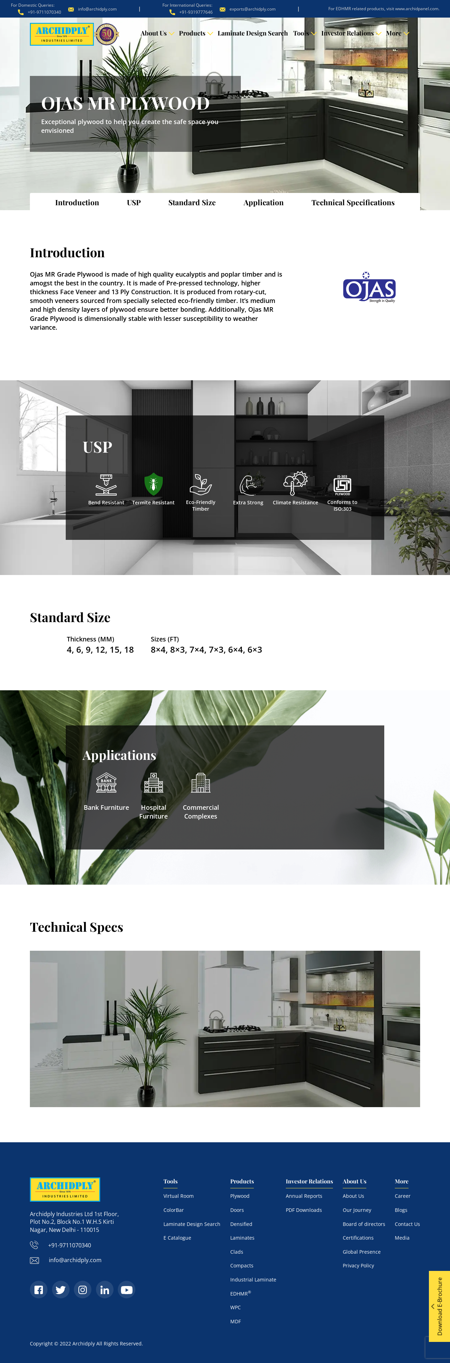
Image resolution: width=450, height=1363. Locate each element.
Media (402, 1237)
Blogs (401, 1209)
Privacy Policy (358, 1265)
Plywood (240, 1196)
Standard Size (192, 202)
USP (134, 202)
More (393, 33)
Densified (241, 1223)
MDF (235, 1321)
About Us (154, 33)
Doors (237, 1209)
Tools (301, 33)
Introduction (77, 202)
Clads (236, 1251)
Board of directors (364, 1223)
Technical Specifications (353, 202)
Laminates (242, 1237)
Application (264, 202)
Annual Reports (304, 1196)
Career (403, 1196)
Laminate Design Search (253, 33)
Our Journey (357, 1209)
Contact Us (407, 1223)
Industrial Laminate (253, 1279)
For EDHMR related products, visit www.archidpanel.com (383, 9)
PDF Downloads (304, 1209)
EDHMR (240, 1293)
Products (192, 33)
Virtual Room (178, 1196)
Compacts (241, 1265)
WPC (235, 1307)
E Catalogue (177, 1237)
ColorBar (173, 1209)
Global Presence (362, 1251)
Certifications (358, 1237)
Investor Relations (347, 33)
